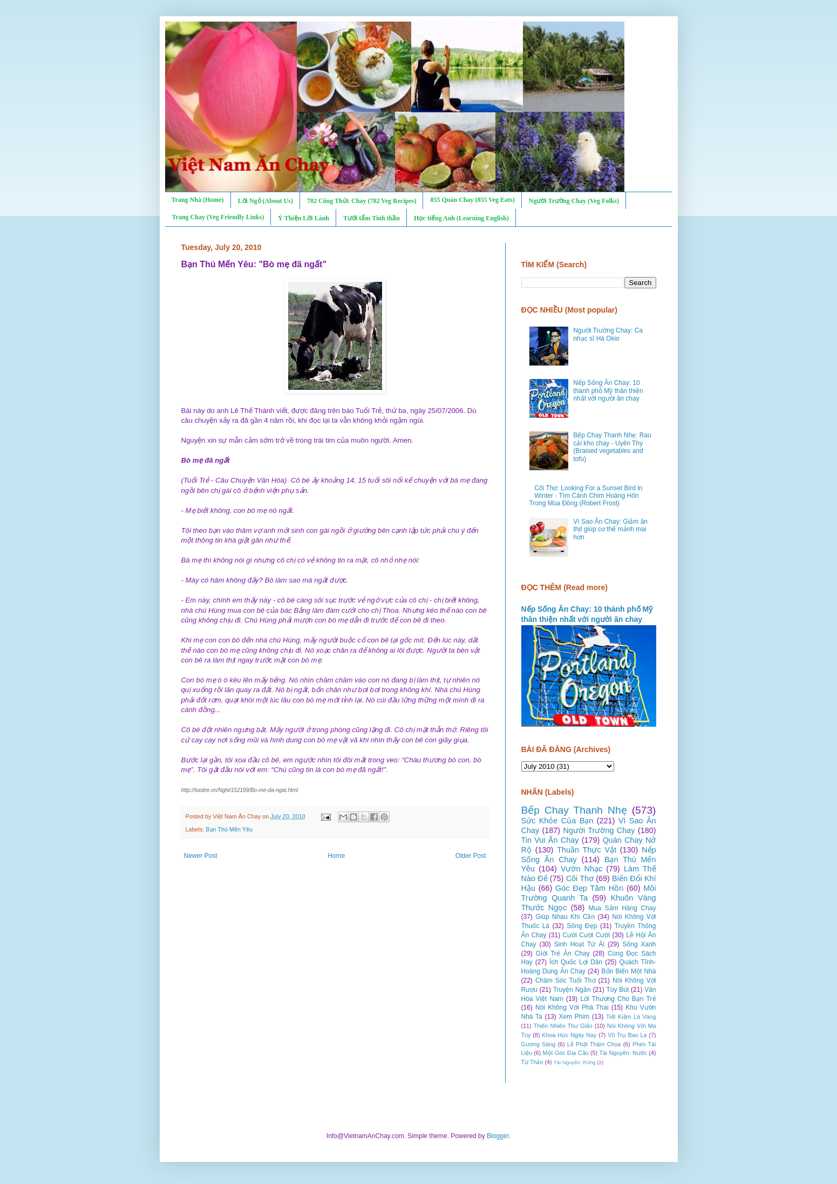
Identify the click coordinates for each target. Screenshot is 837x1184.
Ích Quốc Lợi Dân (575, 962)
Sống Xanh (639, 944)
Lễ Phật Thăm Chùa (594, 1044)
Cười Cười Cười (586, 935)
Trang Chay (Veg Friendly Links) (218, 217)
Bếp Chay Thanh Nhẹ (574, 810)
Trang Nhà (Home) (198, 200)
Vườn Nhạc (581, 868)
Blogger (498, 1136)
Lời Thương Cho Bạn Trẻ (618, 999)
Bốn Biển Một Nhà (629, 971)
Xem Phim (574, 1016)
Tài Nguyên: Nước (623, 1053)
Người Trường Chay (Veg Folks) (574, 201)
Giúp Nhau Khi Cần (565, 917)
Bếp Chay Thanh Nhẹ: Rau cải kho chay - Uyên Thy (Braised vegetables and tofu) (612, 446)
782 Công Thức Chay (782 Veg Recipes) (361, 201)
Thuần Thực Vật (586, 849)
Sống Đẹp (582, 926)
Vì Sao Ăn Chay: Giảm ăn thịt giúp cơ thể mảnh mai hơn (610, 529)
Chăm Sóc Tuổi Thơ (565, 980)
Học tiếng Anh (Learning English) (461, 218)
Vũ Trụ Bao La (627, 1035)
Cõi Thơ (580, 878)
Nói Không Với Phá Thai (572, 1007)
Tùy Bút (618, 989)
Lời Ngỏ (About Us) (265, 201)
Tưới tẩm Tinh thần (371, 218)
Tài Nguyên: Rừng (575, 1062)
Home (336, 856)
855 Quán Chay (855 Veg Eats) (472, 200)
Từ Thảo (532, 1062)
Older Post (470, 856)
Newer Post (200, 856)
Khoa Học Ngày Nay (569, 1035)
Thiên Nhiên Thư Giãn (563, 1026)
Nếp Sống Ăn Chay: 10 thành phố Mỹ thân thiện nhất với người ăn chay (608, 390)
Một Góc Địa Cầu (566, 1053)
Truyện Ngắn (572, 989)
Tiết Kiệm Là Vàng (631, 1016)
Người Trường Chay (599, 830)
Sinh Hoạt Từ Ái (579, 944)
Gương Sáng (538, 1044)
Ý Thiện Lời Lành (303, 218)
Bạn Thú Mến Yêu (229, 829)
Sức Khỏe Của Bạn (557, 820)
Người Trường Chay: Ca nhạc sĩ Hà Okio (608, 334)
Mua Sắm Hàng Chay (622, 908)
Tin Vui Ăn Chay (550, 840)
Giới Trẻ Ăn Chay (563, 953)
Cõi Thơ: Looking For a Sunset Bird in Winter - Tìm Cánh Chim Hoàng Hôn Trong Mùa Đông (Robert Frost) (586, 496)
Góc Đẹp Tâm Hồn (589, 888)
